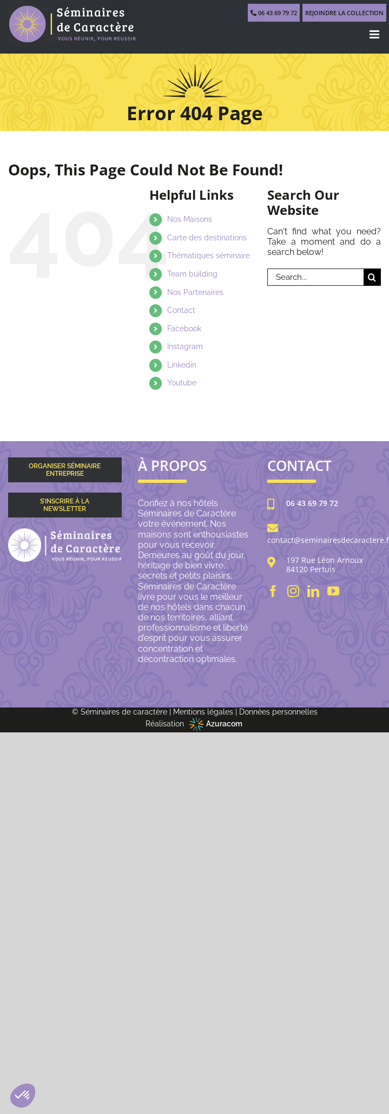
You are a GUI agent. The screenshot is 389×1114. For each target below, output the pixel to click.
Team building (192, 274)
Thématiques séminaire (208, 255)
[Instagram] (293, 591)
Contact (181, 310)
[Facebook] (273, 591)
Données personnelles (278, 711)
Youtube (181, 382)
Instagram (185, 346)
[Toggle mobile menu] (375, 34)
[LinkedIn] (313, 591)
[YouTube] (333, 591)
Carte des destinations (207, 237)
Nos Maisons (189, 219)
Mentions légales (203, 711)
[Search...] (315, 277)
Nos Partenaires (195, 292)
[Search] (372, 277)
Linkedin (181, 365)
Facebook (184, 328)
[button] (23, 1096)
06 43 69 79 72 (312, 503)
